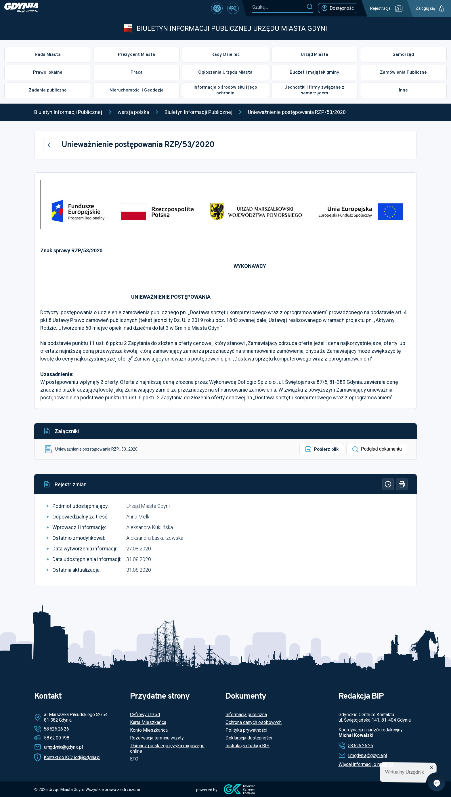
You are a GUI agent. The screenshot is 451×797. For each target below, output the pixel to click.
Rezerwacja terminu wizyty (157, 738)
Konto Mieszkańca (149, 730)
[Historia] (388, 484)
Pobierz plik (322, 449)
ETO (134, 759)
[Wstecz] (50, 145)
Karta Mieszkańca (148, 722)
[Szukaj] (309, 7)
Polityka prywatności (246, 730)
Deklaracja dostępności (249, 738)
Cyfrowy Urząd (145, 714)
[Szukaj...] (279, 7)
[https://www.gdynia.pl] (21, 8)
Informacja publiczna (246, 714)
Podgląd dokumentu (377, 449)
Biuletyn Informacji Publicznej (68, 112)
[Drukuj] (402, 484)
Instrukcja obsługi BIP (248, 745)
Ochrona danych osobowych (254, 722)
